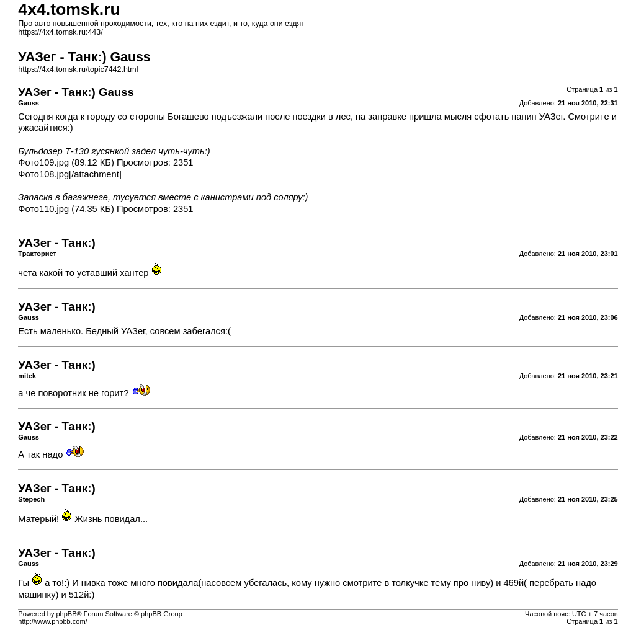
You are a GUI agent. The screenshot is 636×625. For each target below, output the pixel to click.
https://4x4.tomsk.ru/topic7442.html (78, 69)
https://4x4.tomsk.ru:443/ (60, 32)
